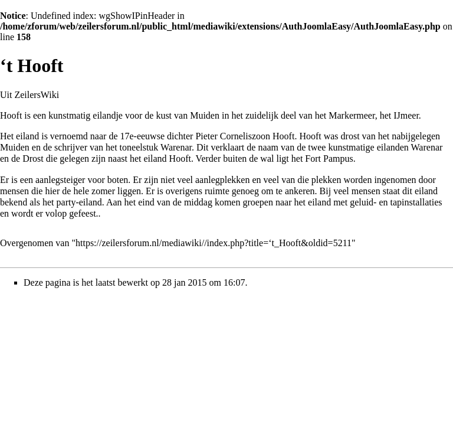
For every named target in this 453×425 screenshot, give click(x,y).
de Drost (27, 158)
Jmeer (408, 115)
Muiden (204, 115)
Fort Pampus (329, 158)
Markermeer (352, 115)
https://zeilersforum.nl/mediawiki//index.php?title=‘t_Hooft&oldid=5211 (214, 243)
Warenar (427, 147)
